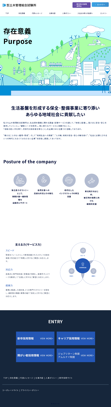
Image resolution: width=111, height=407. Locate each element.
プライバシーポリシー (30, 390)
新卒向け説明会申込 (82, 5)
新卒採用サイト (65, 377)
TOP (7, 13)
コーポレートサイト (10, 390)
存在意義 (22, 13)
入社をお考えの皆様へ (85, 13)
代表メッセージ (37, 13)
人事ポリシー (66, 13)
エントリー (101, 4)
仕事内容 (52, 13)
